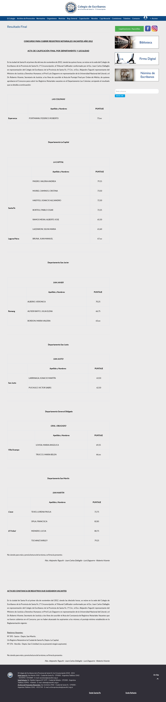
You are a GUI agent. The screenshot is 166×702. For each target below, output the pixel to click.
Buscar (120, 96)
